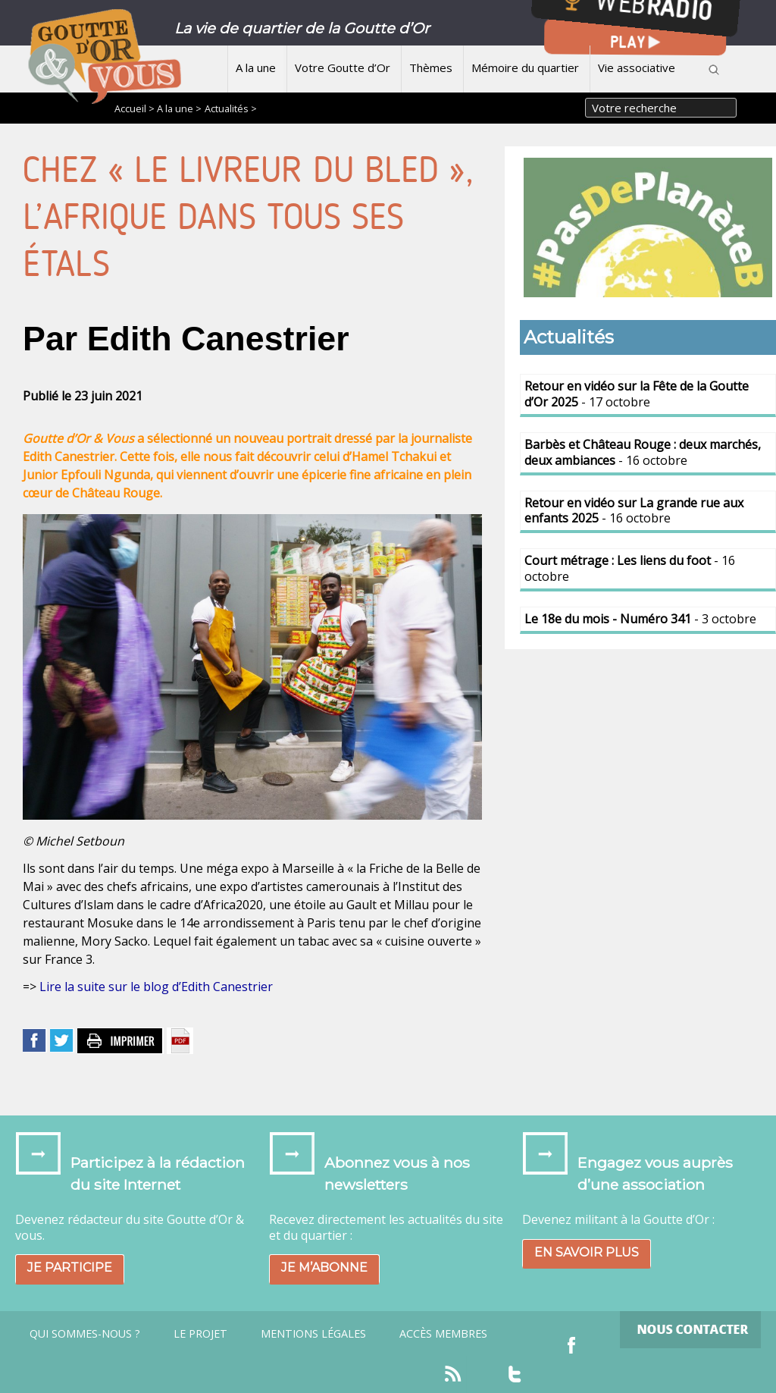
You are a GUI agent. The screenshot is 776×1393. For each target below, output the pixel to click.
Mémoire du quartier (525, 67)
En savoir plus (586, 1252)
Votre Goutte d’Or (342, 67)
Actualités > (231, 108)
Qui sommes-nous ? (85, 1334)
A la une (256, 67)
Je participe (69, 1267)
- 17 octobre (636, 394)
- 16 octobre (642, 452)
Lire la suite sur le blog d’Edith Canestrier (156, 986)
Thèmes (430, 67)
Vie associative (636, 67)
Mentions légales (313, 1334)
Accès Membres (443, 1334)
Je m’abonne (324, 1267)
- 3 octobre (640, 618)
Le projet (200, 1334)
